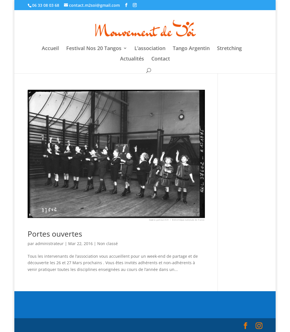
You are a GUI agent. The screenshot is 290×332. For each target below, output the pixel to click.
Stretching (229, 48)
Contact (160, 59)
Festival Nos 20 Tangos (93, 48)
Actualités (132, 59)
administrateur (49, 243)
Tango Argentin (191, 48)
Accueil (50, 48)
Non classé (107, 243)
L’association (149, 48)
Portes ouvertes (55, 234)
